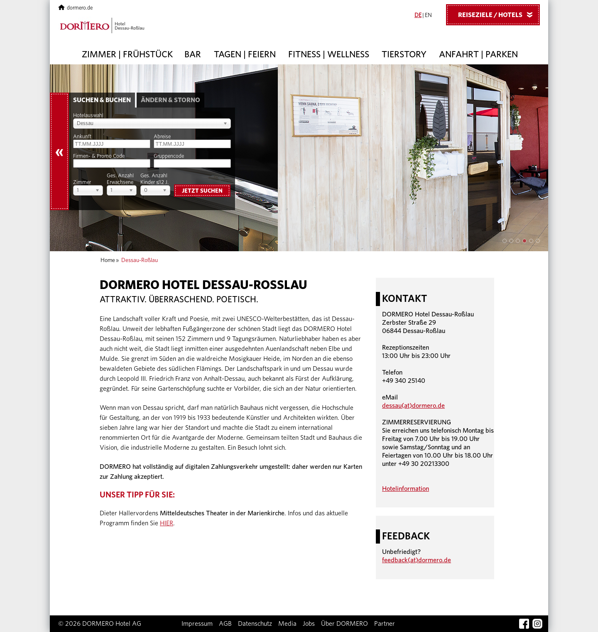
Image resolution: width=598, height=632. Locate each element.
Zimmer (82, 182)
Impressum (197, 623)
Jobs (309, 623)
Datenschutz (255, 623)
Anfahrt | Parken (478, 54)
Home (107, 260)
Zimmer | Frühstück (127, 54)
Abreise (162, 137)
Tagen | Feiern (245, 54)
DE (418, 15)
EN (428, 15)
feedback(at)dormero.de (416, 560)
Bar (192, 54)
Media (287, 623)
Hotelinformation (405, 488)
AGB (225, 623)
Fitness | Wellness (328, 54)
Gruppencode (169, 156)
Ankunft (82, 137)
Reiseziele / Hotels (498, 14)
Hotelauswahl (88, 115)
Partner (384, 623)
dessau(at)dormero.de (413, 405)
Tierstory (404, 54)
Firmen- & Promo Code (99, 156)
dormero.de (75, 8)
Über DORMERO (344, 623)
